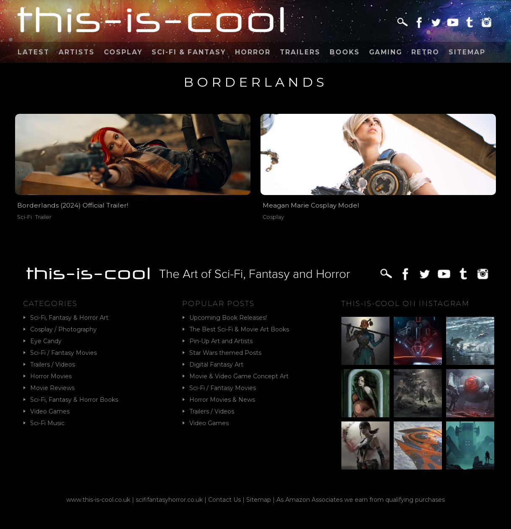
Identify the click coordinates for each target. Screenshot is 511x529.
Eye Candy (46, 341)
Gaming (385, 52)
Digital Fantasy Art (216, 364)
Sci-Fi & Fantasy (189, 52)
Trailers (300, 52)
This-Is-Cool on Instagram (405, 303)
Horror (253, 52)
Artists (77, 52)
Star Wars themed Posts (225, 353)
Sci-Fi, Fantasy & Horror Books (74, 399)
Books (345, 52)
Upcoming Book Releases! (228, 317)
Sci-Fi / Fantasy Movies (63, 353)
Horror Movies (51, 376)
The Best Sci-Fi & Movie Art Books (239, 329)
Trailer (43, 217)
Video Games (50, 411)
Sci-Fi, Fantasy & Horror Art (69, 317)
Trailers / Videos (52, 364)
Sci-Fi (24, 217)
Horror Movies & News (222, 399)
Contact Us (224, 499)
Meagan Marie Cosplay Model (311, 205)
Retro (425, 52)
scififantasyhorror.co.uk (169, 499)
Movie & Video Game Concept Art (239, 376)
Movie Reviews (52, 388)
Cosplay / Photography (63, 329)
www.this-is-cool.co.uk (98, 499)
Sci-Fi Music (47, 423)
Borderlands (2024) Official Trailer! (72, 205)
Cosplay (123, 52)
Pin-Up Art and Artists (221, 341)
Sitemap (467, 52)
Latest (33, 52)
